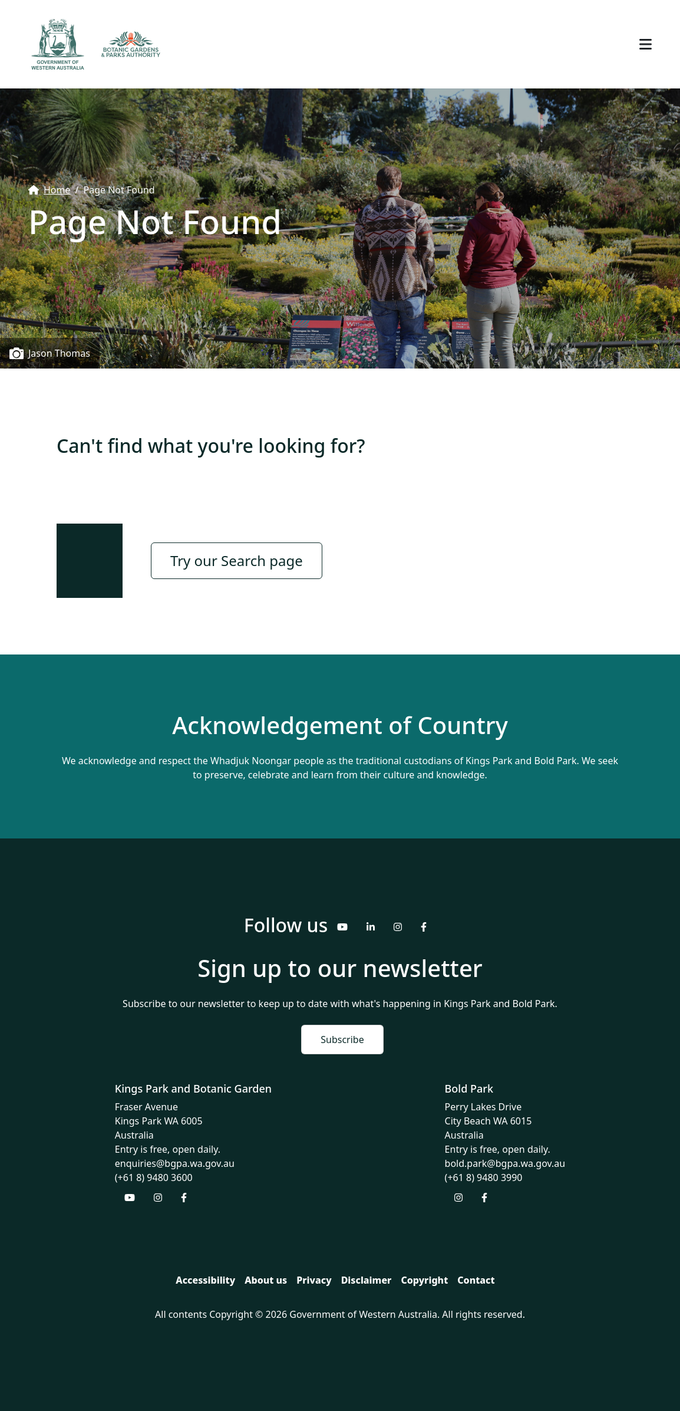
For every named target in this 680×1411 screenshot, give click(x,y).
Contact (475, 1280)
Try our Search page (236, 560)
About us (266, 1280)
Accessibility (205, 1280)
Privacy (313, 1280)
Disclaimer (366, 1280)
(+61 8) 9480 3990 (484, 1177)
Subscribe (342, 1039)
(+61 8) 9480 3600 (154, 1177)
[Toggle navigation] (645, 44)
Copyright (424, 1280)
